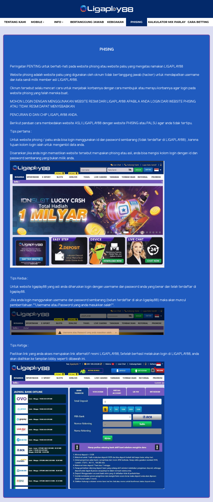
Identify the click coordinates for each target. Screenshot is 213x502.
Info (57, 22)
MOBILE (36, 22)
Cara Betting (198, 22)
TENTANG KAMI (15, 22)
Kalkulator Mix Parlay (167, 22)
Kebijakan (115, 22)
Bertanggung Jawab (87, 22)
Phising (136, 22)
